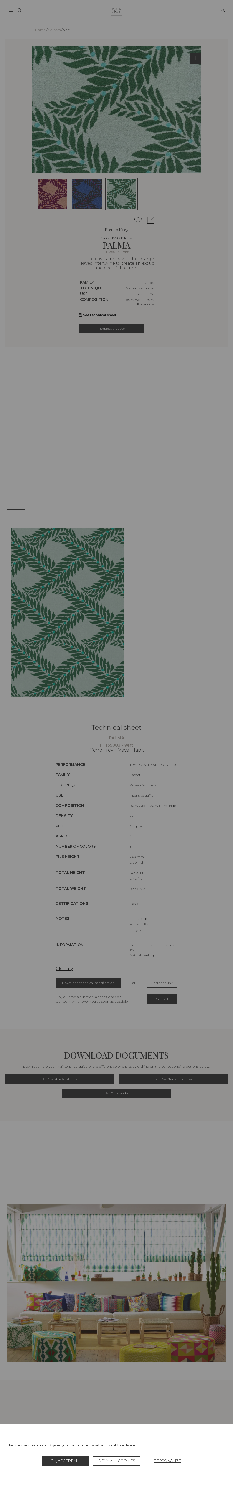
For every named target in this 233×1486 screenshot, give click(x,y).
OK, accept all (66, 1461)
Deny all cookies (116, 1461)
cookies (36, 1445)
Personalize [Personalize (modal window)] (167, 1461)
